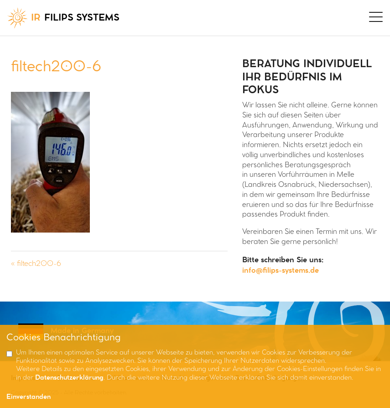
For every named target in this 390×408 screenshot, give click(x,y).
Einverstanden (28, 397)
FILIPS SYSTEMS (63, 17)
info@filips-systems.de (280, 270)
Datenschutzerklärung (69, 378)
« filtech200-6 (36, 263)
